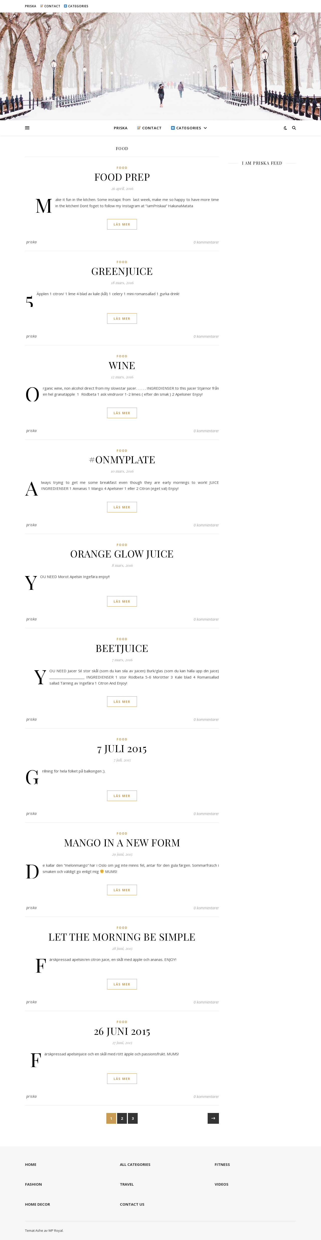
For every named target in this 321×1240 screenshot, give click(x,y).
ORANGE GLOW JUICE (122, 553)
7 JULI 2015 (122, 748)
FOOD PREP (122, 176)
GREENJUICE (122, 270)
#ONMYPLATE (122, 459)
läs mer (122, 224)
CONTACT (50, 6)
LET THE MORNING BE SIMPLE (122, 936)
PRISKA (30, 6)
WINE (122, 365)
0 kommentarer (206, 242)
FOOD (122, 168)
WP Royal (55, 1230)
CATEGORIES (76, 6)
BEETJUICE (122, 647)
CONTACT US (132, 1204)
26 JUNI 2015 (122, 1030)
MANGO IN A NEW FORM (122, 842)
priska (31, 242)
